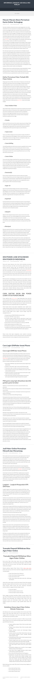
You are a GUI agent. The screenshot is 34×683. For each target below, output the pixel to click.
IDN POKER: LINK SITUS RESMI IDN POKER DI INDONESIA (16, 258)
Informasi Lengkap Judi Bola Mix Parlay (17, 3)
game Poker (20, 100)
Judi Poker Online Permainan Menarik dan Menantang (15, 452)
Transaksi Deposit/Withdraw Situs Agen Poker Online (15, 551)
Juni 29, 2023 (5, 455)
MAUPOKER (28, 270)
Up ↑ (21, 680)
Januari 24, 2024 (6, 24)
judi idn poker (14, 298)
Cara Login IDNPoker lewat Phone (14, 346)
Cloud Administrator (14, 24)
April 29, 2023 (5, 555)
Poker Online (5, 360)
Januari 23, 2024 (6, 261)
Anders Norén (27, 679)
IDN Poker (7, 39)
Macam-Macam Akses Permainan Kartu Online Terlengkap (17, 21)
